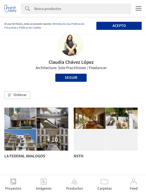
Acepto (119, 26)
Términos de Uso (61, 24)
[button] (17, 95)
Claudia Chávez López (71, 62)
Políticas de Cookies (30, 28)
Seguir (71, 77)
